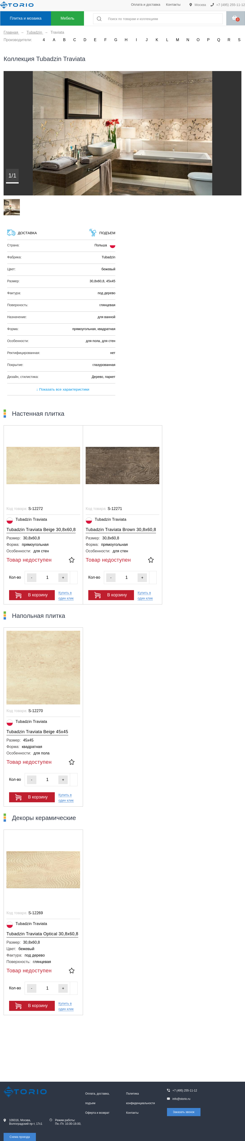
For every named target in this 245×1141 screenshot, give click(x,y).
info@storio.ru (181, 1099)
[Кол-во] (47, 577)
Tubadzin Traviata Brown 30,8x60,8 (121, 529)
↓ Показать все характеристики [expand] (61, 389)
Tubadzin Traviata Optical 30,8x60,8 (42, 933)
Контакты (173, 4)
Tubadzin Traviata (26, 520)
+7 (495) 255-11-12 (228, 5)
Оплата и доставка (145, 4)
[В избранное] (71, 560)
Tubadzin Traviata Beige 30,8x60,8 (41, 529)
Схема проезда (20, 1137)
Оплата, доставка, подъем (97, 1098)
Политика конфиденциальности (140, 1098)
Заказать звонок (184, 1112)
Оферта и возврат (97, 1112)
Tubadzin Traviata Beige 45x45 (37, 731)
